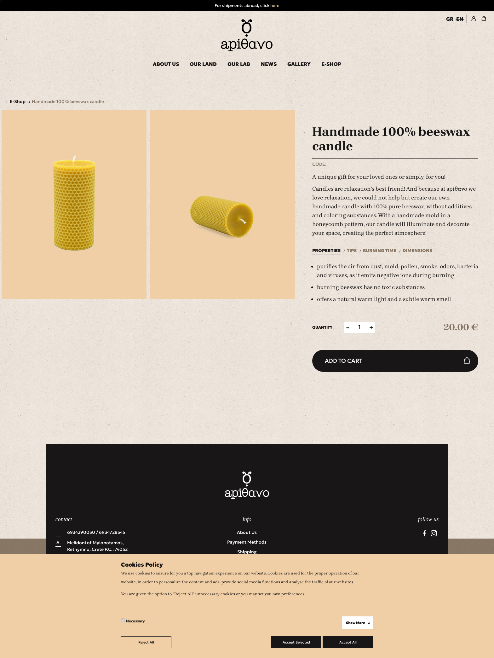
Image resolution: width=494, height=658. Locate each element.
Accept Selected (296, 642)
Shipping (246, 552)
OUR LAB (238, 64)
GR (449, 19)
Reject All (146, 642)
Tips (352, 250)
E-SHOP (331, 64)
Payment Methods (247, 542)
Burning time (379, 250)
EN (459, 19)
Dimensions (417, 250)
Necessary (133, 620)
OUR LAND (203, 64)
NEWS (269, 64)
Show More (359, 622)
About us (247, 532)
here (274, 5)
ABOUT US (166, 64)
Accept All (348, 642)
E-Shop (18, 101)
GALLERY (299, 64)
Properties (326, 250)
